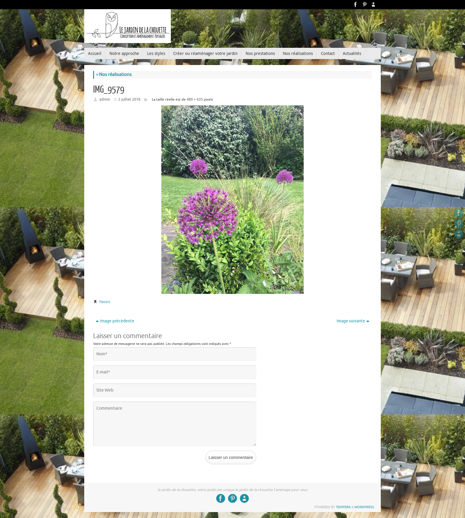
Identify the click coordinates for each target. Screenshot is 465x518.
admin (104, 99)
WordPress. (364, 507)
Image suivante (353, 321)
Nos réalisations (114, 74)
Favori (104, 301)
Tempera (343, 507)
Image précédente (115, 321)
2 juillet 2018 (129, 99)
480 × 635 (195, 99)
